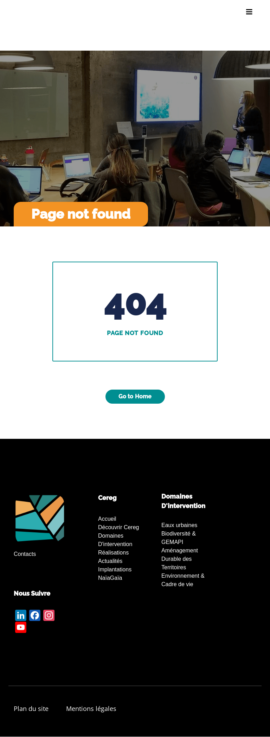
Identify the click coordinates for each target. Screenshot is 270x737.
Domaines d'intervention (115, 540)
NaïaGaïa (110, 578)
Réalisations (113, 553)
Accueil (107, 519)
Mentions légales (91, 708)
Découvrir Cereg (118, 527)
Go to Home (135, 396)
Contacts (25, 554)
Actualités (110, 561)
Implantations (114, 569)
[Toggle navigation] (249, 12)
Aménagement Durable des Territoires (179, 558)
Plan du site (31, 708)
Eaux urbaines (179, 525)
